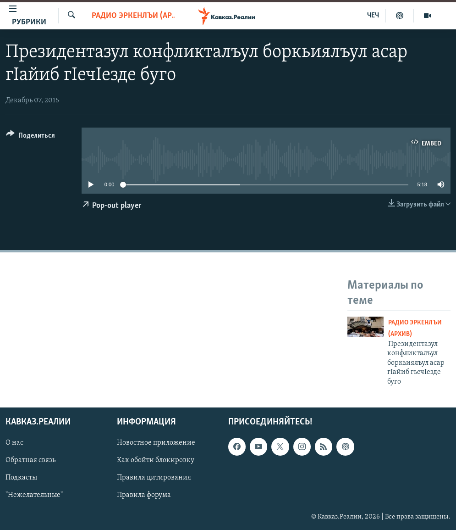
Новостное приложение (156, 442)
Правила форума (144, 495)
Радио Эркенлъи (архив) (133, 15)
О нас (14, 442)
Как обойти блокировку (155, 460)
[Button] (30, 137)
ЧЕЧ (373, 15)
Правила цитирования (154, 477)
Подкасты (21, 477)
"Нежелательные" (34, 495)
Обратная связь (30, 460)
